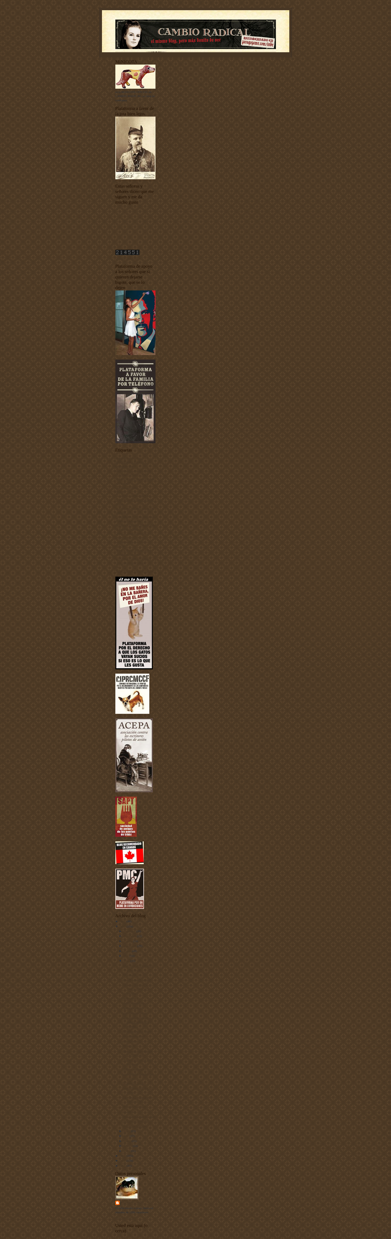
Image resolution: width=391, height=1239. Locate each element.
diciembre (129, 931)
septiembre (130, 945)
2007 (123, 1165)
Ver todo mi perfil (126, 1217)
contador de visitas (126, 258)
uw (117, 566)
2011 (123, 921)
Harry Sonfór (132, 1202)
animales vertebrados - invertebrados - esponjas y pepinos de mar (131, 462)
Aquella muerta (132, 1007)
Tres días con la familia (136, 979)
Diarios (119, 491)
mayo (127, 1131)
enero (127, 1150)
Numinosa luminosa (135, 1126)
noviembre (130, 936)
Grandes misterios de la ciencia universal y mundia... (137, 989)
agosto (127, 951)
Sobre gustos (130, 998)
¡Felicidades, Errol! (134, 1036)
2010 (123, 926)
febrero (128, 1145)
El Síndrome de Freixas (137, 1031)
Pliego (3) (128, 1045)
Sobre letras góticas (134, 1106)
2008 (123, 1160)
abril (126, 1135)
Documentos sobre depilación (133, 495)
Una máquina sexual (135, 1012)
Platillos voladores (134, 1003)
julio (126, 955)
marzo (127, 1141)
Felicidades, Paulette (135, 1121)
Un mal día (129, 1111)
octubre (128, 941)
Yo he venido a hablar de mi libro (135, 571)
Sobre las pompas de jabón (139, 1116)
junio (126, 960)
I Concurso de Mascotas (129, 529)
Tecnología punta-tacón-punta (133, 558)
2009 (123, 1155)
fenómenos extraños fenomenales (135, 525)
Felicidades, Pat (132, 974)
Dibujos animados (133, 1069)
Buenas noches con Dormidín (133, 470)
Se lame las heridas (134, 1083)
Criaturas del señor (126, 487)
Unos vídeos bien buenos (130, 562)
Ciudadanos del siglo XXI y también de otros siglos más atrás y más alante (135, 478)
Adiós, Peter (130, 1041)
